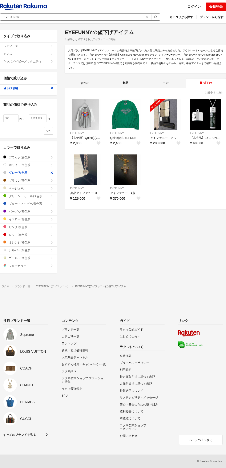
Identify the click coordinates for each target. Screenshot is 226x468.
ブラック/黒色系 (28, 157)
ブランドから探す (211, 17)
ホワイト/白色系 (28, 165)
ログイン (194, 6)
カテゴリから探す (181, 17)
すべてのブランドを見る (19, 434)
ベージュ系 (28, 188)
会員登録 (216, 6)
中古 (166, 83)
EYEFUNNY (77, 133)
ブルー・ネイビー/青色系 (28, 203)
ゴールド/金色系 (28, 258)
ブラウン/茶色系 (28, 180)
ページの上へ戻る (201, 440)
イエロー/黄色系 (28, 219)
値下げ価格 (28, 88)
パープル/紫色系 (28, 211)
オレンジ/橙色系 (28, 242)
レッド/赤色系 (28, 235)
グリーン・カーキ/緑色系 (28, 196)
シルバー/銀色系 (28, 250)
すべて (85, 83)
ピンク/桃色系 (28, 227)
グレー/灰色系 (28, 172)
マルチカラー (28, 265)
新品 (125, 83)
